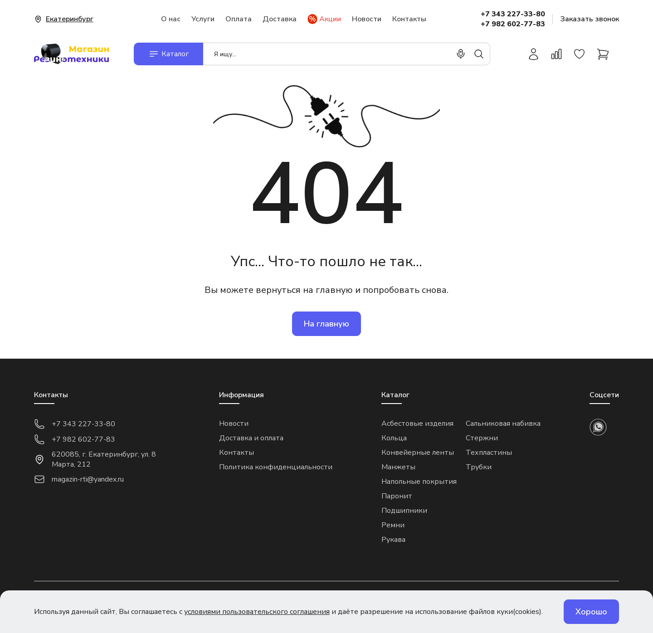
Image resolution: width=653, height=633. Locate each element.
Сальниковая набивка (503, 423)
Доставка (280, 19)
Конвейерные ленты (417, 453)
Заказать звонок (589, 19)
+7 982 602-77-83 (513, 24)
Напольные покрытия (419, 482)
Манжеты (398, 467)
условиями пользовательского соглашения (257, 612)
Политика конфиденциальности (275, 467)
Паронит (396, 496)
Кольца (394, 438)
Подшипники (404, 511)
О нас (170, 19)
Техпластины (489, 453)
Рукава (393, 540)
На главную (326, 323)
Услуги (202, 19)
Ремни (392, 525)
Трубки (479, 467)
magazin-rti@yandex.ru (79, 479)
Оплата (238, 19)
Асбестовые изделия (417, 423)
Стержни (482, 438)
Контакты (409, 19)
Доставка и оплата (251, 438)
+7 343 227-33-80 (513, 14)
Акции (324, 19)
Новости (366, 19)
